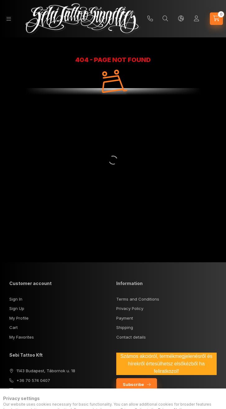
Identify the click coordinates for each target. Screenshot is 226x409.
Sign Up (16, 308)
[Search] (165, 18)
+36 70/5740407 (150, 18)
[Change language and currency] (181, 18)
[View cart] (216, 18)
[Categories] (8, 19)
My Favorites (21, 337)
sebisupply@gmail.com (38, 389)
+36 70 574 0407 (33, 380)
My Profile (19, 318)
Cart (13, 327)
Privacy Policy (129, 308)
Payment (124, 318)
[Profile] (196, 18)
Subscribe (133, 384)
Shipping (124, 327)
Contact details (131, 337)
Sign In (15, 299)
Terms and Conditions (137, 299)
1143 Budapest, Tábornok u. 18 (45, 370)
